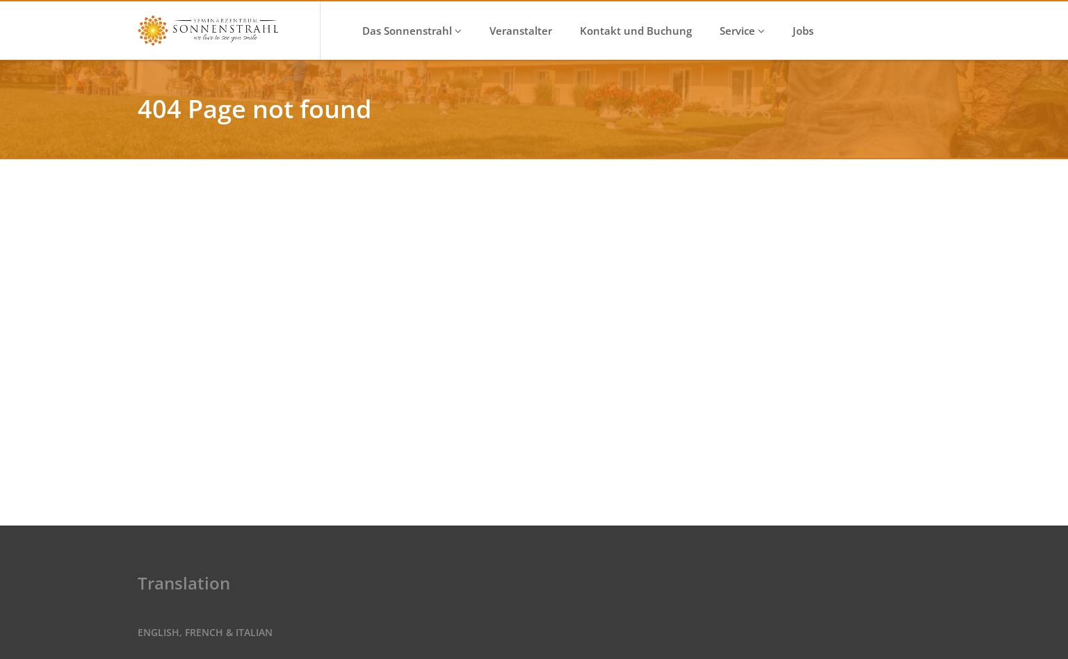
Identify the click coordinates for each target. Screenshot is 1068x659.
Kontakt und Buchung (636, 31)
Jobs (803, 31)
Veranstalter (521, 31)
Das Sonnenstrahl (412, 31)
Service (742, 31)
